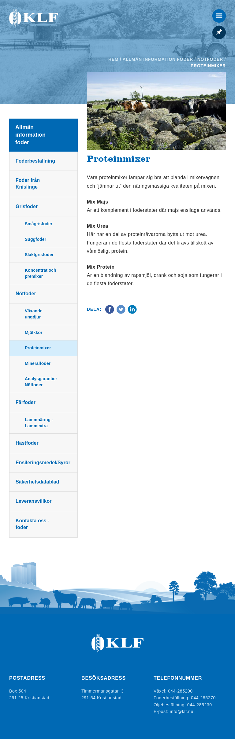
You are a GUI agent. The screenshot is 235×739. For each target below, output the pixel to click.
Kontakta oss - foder (32, 524)
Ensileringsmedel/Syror (43, 462)
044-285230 (199, 704)
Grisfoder (27, 206)
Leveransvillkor (33, 501)
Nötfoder (210, 59)
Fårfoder (25, 402)
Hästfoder (27, 443)
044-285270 (203, 697)
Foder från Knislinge (28, 183)
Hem (113, 59)
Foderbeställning (35, 161)
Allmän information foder (157, 59)
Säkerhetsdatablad (37, 481)
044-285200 (180, 691)
